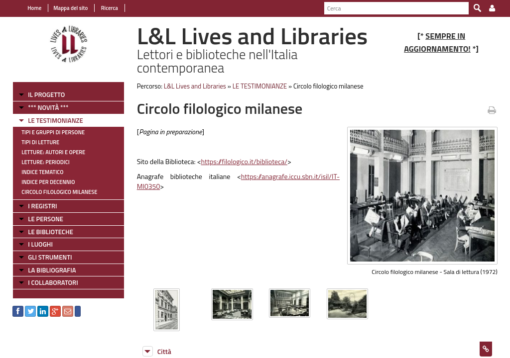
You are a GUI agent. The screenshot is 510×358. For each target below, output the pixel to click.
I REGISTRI (42, 206)
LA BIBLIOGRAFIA (52, 270)
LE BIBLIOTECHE (50, 232)
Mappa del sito (70, 8)
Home (34, 8)
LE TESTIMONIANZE (55, 120)
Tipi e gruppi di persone (53, 132)
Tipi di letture (40, 142)
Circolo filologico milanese (59, 192)
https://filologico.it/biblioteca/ (244, 161)
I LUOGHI (40, 244)
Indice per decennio (48, 182)
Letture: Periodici (45, 162)
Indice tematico (42, 172)
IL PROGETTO (46, 94)
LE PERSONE (45, 219)
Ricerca (109, 8)
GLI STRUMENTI (50, 257)
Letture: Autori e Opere (53, 152)
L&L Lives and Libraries (195, 86)
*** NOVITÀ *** (48, 107)
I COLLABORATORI (53, 282)
